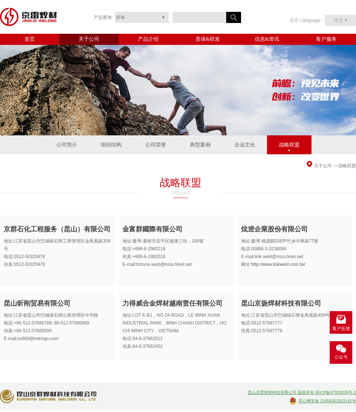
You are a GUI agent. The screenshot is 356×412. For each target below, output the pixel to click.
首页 (29, 39)
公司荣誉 (155, 145)
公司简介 (66, 145)
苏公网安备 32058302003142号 (327, 401)
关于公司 (89, 39)
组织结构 (111, 145)
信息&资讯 (267, 39)
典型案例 (200, 145)
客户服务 (326, 39)
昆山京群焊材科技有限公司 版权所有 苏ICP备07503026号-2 (302, 392)
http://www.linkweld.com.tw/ (278, 264)
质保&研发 (207, 39)
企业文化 (244, 145)
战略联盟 (289, 145)
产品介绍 (148, 39)
